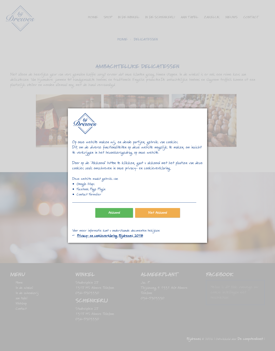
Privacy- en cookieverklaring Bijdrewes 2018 (110, 236)
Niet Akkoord (157, 213)
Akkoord (114, 213)
